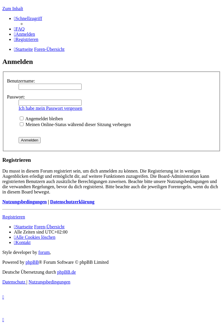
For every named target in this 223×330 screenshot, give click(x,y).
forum (44, 252)
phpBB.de (66, 272)
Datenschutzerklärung (72, 201)
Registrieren (13, 216)
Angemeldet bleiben (41, 118)
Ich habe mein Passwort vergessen (50, 108)
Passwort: (16, 96)
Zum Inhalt (12, 8)
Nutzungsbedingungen (24, 201)
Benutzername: (21, 80)
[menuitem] (19, 28)
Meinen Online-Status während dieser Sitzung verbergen (75, 124)
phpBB (32, 262)
